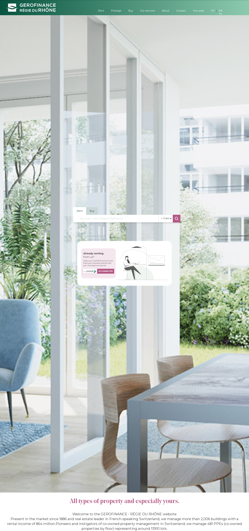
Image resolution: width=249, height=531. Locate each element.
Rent (101, 10)
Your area (198, 10)
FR (212, 10)
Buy (130, 10)
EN (221, 10)
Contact (181, 10)
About (165, 10)
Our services (147, 10)
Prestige (116, 10)
